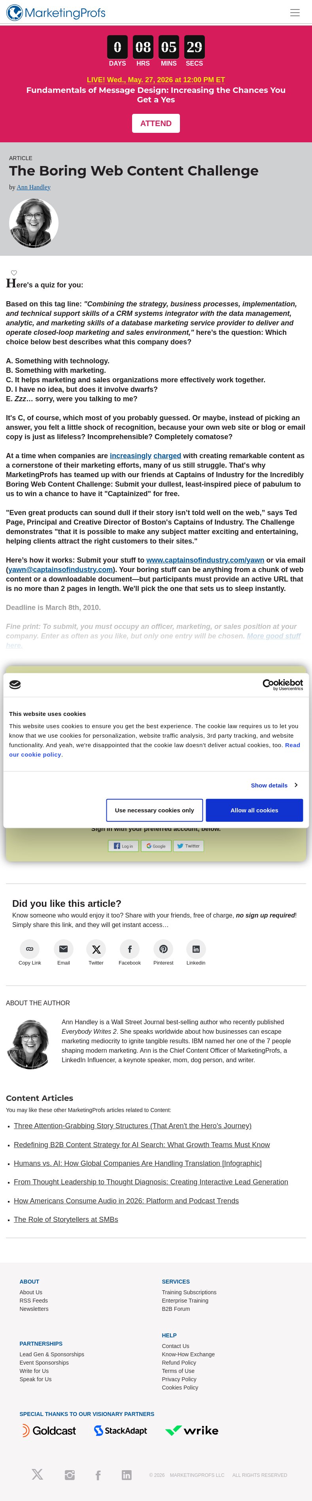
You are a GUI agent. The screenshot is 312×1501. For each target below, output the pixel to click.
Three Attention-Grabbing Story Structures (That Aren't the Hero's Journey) (132, 1126)
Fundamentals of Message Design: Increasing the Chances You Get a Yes (156, 94)
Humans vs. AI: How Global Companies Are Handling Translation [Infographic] (138, 1163)
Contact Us (175, 1346)
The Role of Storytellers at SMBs (66, 1219)
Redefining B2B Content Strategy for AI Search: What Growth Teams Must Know (142, 1145)
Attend (156, 123)
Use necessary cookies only (154, 810)
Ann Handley (34, 187)
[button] (124, 845)
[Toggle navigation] (295, 12)
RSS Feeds (34, 1300)
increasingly (130, 456)
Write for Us (34, 1371)
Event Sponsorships (44, 1362)
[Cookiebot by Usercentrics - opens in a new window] (268, 685)
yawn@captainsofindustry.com (60, 570)
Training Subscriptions (189, 1292)
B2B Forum (176, 1309)
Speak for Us (36, 1379)
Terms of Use (178, 1371)
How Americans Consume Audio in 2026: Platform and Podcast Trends (126, 1201)
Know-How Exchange (188, 1354)
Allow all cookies (254, 810)
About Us (31, 1292)
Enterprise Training (185, 1300)
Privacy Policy (179, 1379)
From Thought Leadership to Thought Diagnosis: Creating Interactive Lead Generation (151, 1182)
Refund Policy (179, 1362)
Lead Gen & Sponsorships (52, 1354)
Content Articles (39, 1098)
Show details (269, 785)
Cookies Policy (180, 1387)
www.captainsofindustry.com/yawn (205, 560)
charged (167, 456)
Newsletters (34, 1309)
